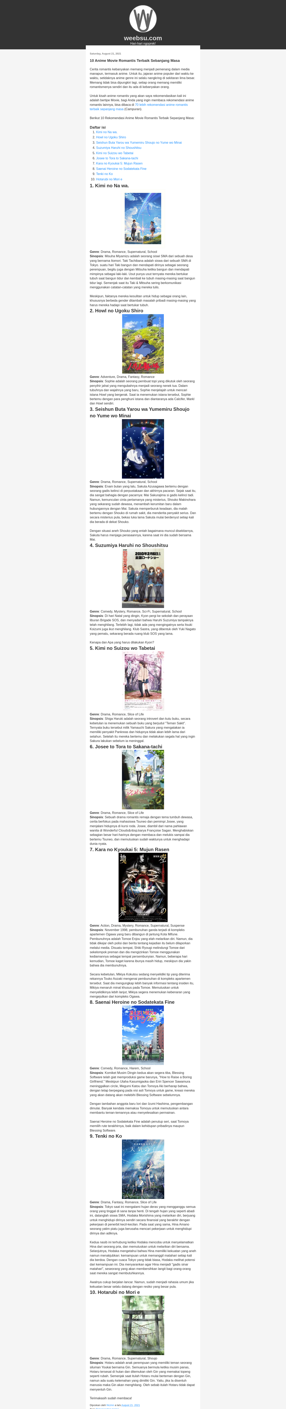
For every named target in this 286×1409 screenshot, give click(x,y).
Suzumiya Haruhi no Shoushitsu (118, 147)
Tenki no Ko (104, 174)
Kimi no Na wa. (107, 132)
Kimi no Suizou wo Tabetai (114, 153)
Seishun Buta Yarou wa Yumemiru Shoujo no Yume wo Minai (139, 142)
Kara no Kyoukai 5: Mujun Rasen (119, 163)
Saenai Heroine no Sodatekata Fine (121, 168)
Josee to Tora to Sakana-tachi (117, 158)
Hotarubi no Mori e (109, 179)
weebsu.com (143, 38)
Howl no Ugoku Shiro (111, 137)
